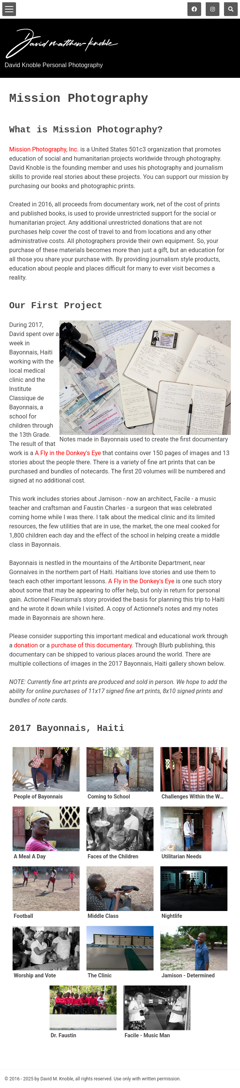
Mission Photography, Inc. (44, 149)
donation (26, 645)
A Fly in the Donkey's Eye (68, 453)
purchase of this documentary (91, 645)
